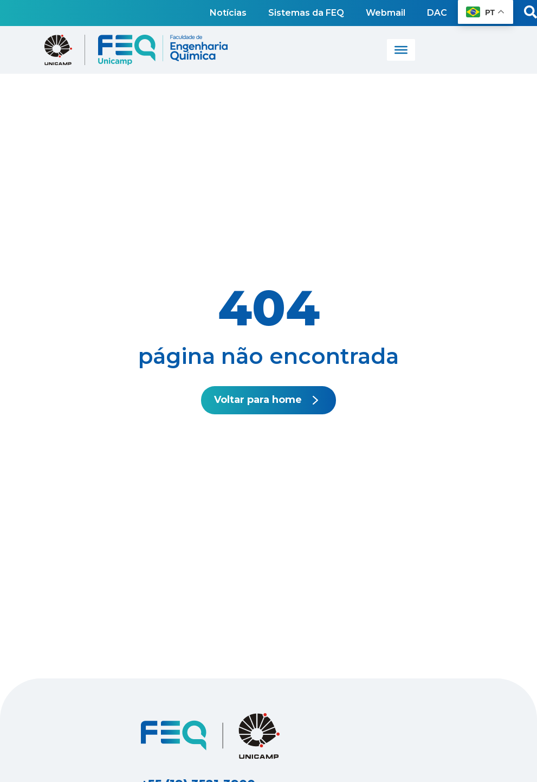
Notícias (228, 13)
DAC (437, 13)
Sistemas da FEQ (306, 13)
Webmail (385, 13)
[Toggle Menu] (400, 50)
